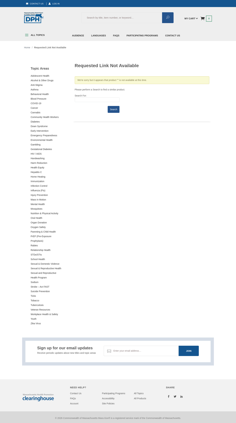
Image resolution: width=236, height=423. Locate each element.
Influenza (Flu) (38, 190)
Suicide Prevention (40, 291)
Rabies (34, 245)
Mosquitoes (36, 208)
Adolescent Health (40, 76)
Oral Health (36, 218)
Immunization (37, 181)
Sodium (34, 282)
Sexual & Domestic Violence (45, 264)
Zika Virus (36, 323)
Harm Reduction (39, 163)
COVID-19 (36, 103)
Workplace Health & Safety (44, 314)
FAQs (116, 35)
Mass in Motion (38, 199)
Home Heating (38, 176)
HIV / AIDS (36, 153)
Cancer (34, 108)
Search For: (81, 95)
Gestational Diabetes (41, 149)
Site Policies (108, 403)
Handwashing (38, 158)
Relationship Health (40, 250)
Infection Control (39, 186)
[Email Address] (145, 351)
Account (74, 403)
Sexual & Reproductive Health (46, 268)
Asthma (34, 89)
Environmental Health (42, 140)
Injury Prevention (39, 195)
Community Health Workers (45, 117)
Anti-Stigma (36, 85)
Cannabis (35, 112)
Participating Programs (142, 35)
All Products (140, 398)
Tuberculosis (37, 305)
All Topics (34, 36)
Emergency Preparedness (44, 135)
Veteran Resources (40, 309)
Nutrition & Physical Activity (44, 213)
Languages (98, 35)
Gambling (35, 144)
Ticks (33, 296)
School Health (38, 259)
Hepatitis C (36, 172)
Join (188, 351)
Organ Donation (39, 222)
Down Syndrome (39, 126)
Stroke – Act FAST (40, 286)
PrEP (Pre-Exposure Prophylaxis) (41, 238)
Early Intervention (40, 131)
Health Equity (37, 167)
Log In (54, 3)
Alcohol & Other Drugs (42, 80)
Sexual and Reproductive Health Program (43, 275)
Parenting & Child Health (43, 231)
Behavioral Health (40, 94)
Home (27, 47)
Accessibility (108, 398)
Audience (78, 35)
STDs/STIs (36, 254)
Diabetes (35, 121)
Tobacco (35, 300)
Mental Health (38, 204)
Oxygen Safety (38, 227)
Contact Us (34, 3)
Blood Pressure (38, 98)
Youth (33, 319)
